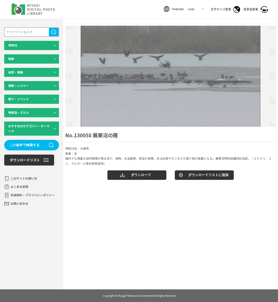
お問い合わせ (19, 203)
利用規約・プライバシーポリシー (33, 195)
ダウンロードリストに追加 (208, 175)
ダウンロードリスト (25, 159)
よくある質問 (19, 186)
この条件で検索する (24, 145)
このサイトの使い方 (24, 178)
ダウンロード (141, 175)
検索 (54, 32)
